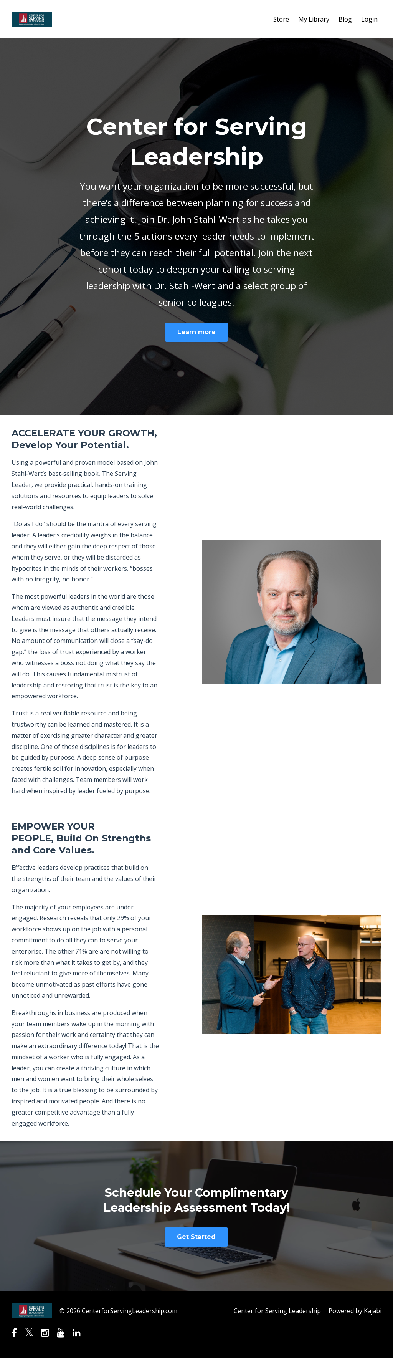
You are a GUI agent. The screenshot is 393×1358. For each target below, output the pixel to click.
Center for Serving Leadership (277, 1311)
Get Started (196, 1236)
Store (281, 19)
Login (369, 19)
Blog (345, 19)
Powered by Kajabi (355, 1311)
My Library (313, 19)
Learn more (196, 332)
